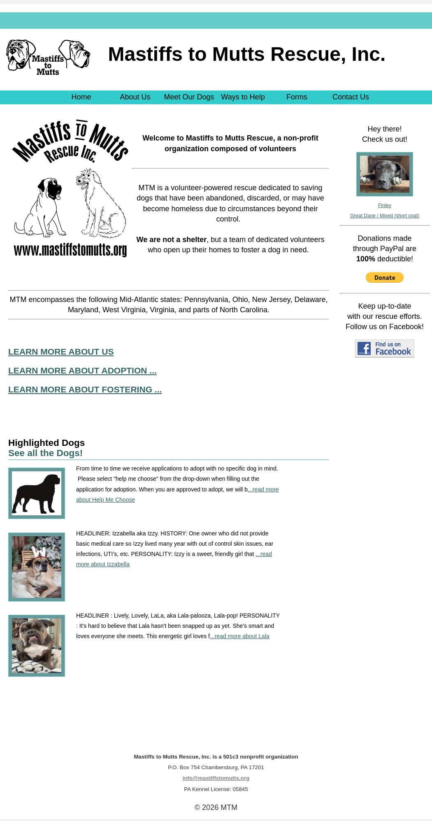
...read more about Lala (239, 636)
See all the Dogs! (45, 453)
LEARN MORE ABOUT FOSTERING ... (85, 389)
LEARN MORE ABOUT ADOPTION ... (82, 370)
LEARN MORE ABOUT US (61, 351)
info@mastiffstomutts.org (216, 778)
